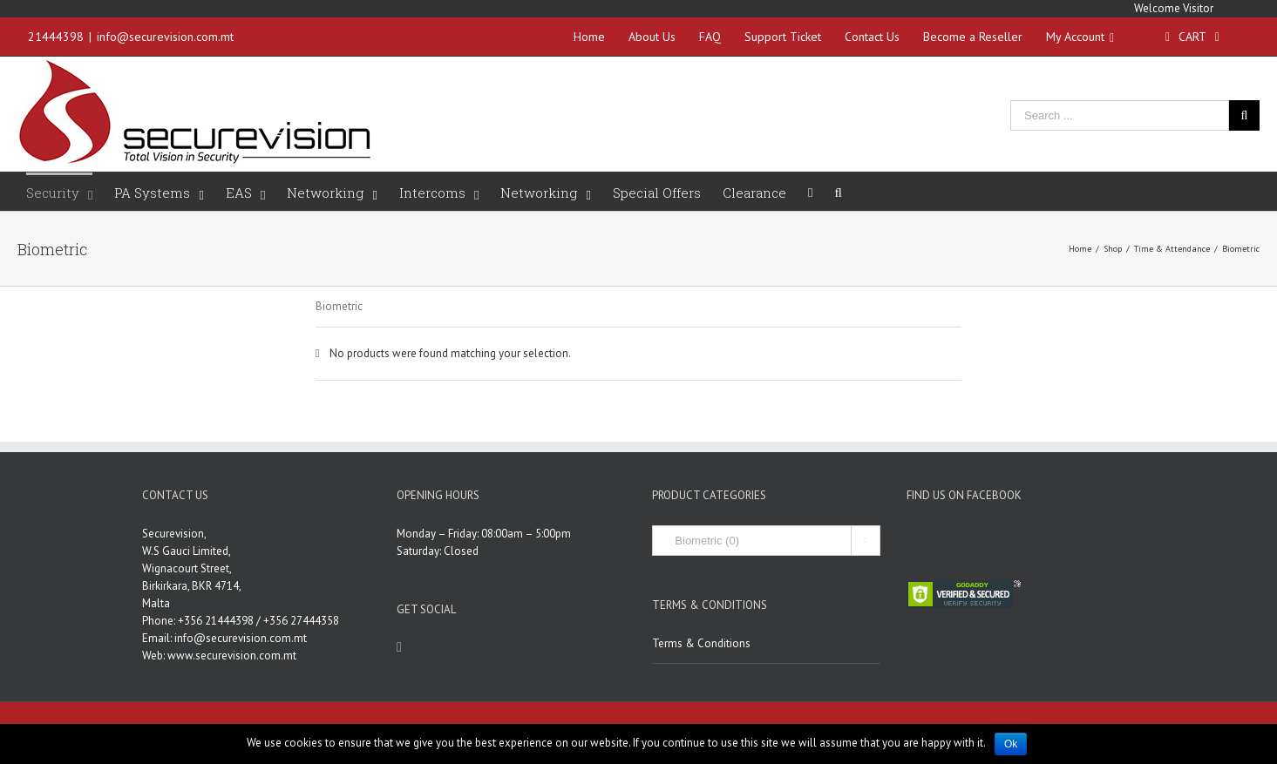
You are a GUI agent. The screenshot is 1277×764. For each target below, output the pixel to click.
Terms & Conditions (701, 643)
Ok (1010, 744)
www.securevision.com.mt (231, 655)
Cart (1192, 36)
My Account (1080, 36)
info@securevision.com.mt (165, 36)
